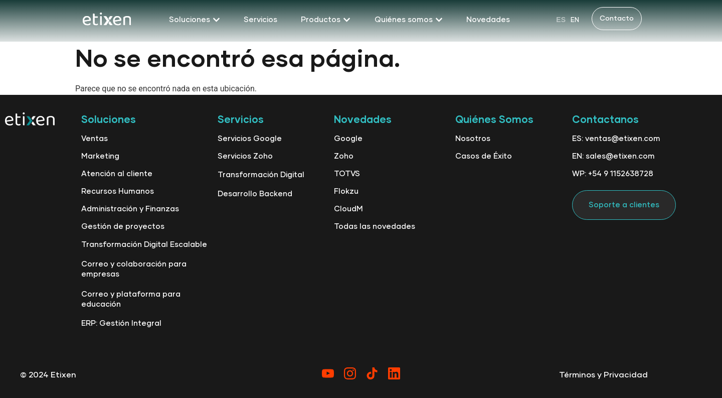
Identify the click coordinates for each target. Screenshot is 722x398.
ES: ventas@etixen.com (616, 139)
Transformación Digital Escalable (144, 244)
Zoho (343, 156)
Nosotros (472, 139)
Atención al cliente (116, 174)
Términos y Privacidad (603, 375)
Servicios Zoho (245, 156)
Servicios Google (250, 139)
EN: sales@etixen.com (613, 156)
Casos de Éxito (483, 156)
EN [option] (575, 20)
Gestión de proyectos (122, 226)
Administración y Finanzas (130, 209)
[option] (575, 20)
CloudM (348, 209)
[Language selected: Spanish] (568, 20)
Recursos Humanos (117, 191)
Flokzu (346, 191)
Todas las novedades (374, 226)
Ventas (94, 139)
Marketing (100, 156)
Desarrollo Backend (255, 194)
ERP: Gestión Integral (121, 323)
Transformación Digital (261, 175)
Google (348, 139)
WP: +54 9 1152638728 (612, 174)
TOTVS (347, 174)
